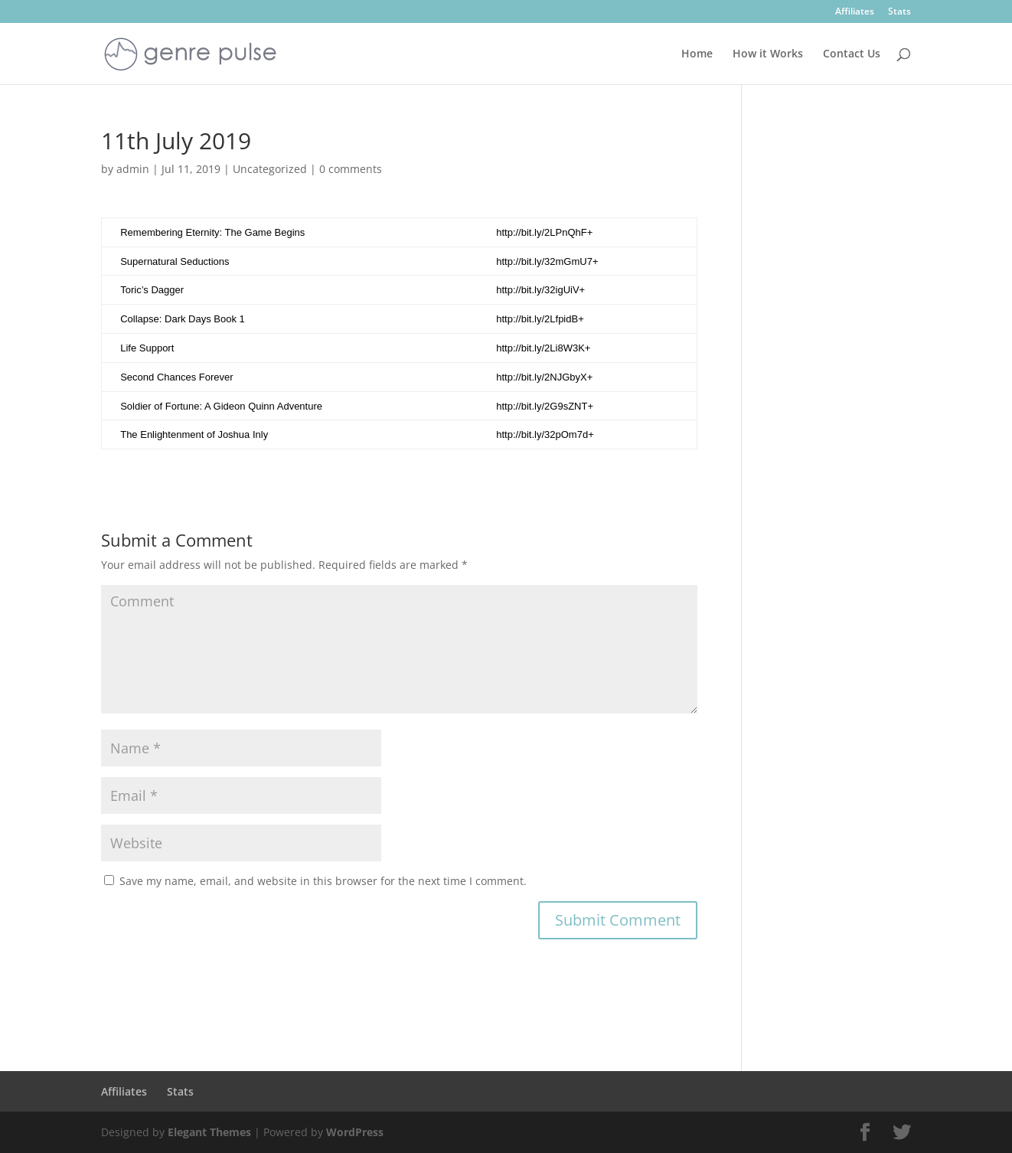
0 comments (350, 169)
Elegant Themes (209, 1132)
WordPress (355, 1132)
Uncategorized (270, 169)
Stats (899, 12)
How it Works (768, 54)
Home (697, 54)
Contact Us (851, 54)
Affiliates (854, 12)
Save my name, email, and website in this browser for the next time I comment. (323, 881)
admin (132, 169)
